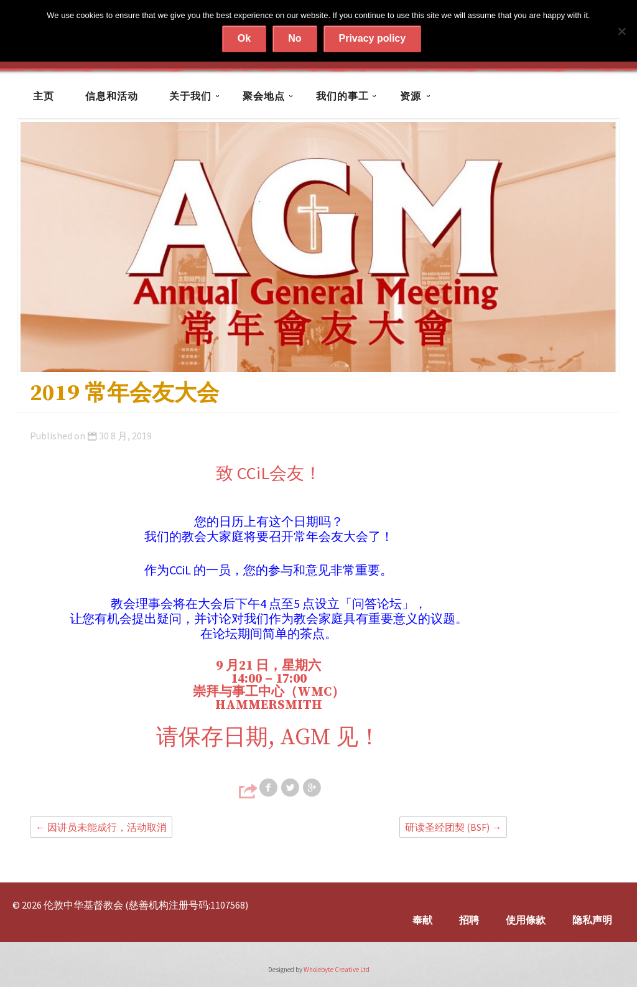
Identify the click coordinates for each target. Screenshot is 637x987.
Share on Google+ (313, 788)
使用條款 (526, 920)
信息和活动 (111, 96)
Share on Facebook (269, 788)
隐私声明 (592, 920)
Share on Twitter (291, 788)
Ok (244, 38)
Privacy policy (372, 38)
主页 (43, 96)
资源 (410, 96)
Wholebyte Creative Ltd (337, 969)
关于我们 (190, 96)
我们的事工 (342, 96)
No (294, 38)
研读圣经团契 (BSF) (453, 827)
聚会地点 (264, 96)
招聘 (469, 920)
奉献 (422, 920)
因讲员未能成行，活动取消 (101, 827)
